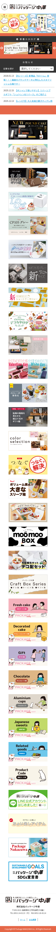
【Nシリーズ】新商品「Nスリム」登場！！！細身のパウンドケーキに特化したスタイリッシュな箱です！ (27, 79)
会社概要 (32, 919)
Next (54, 48)
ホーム (22, 919)
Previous (1, 48)
